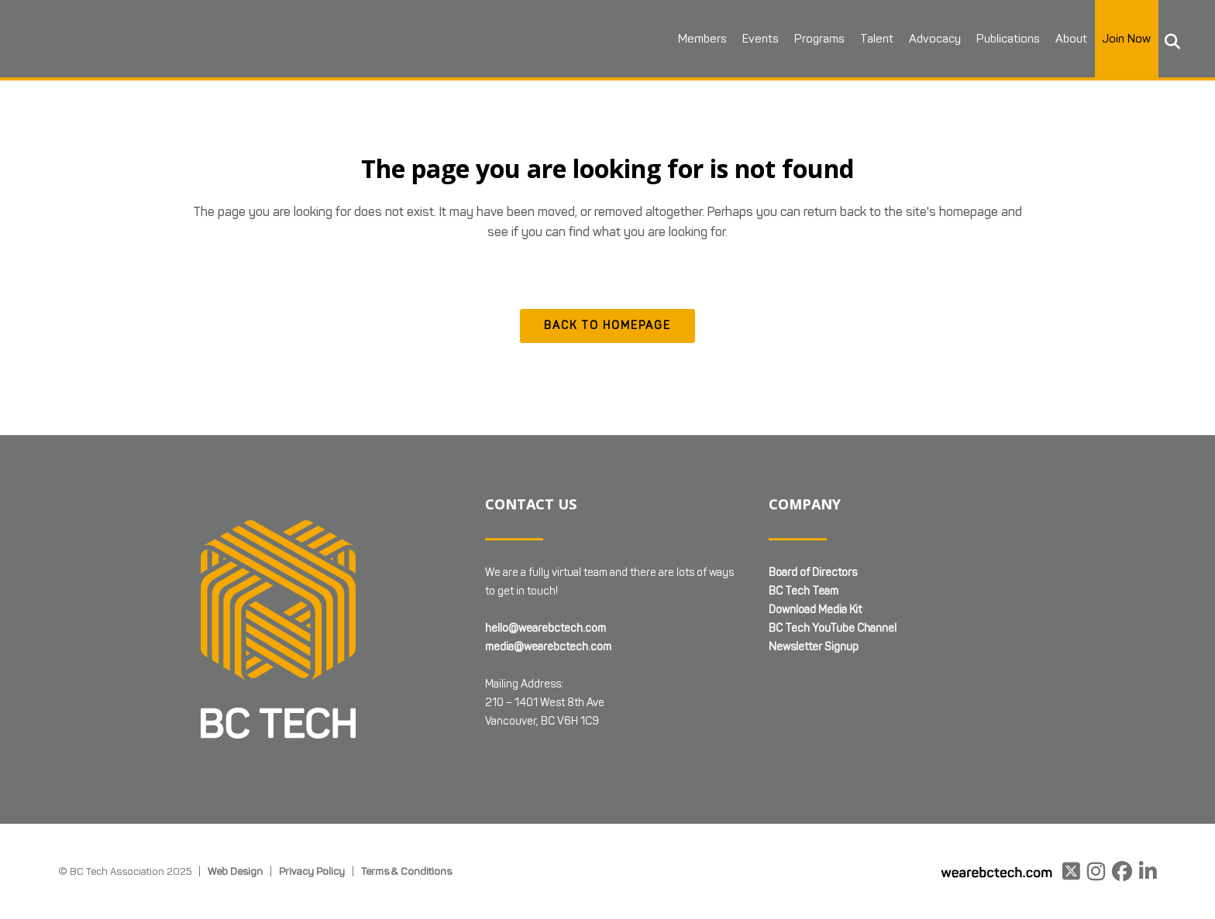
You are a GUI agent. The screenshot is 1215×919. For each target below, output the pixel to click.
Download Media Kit (815, 609)
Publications (1008, 39)
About (1071, 39)
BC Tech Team (803, 591)
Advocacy (935, 39)
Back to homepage (607, 325)
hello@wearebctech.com (545, 628)
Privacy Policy (312, 871)
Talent (876, 39)
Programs (819, 39)
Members (702, 39)
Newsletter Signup (814, 646)
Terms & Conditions (406, 871)
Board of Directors (813, 572)
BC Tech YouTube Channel (833, 628)
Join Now (1127, 39)
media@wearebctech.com (548, 646)
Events (760, 39)
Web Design (235, 871)
